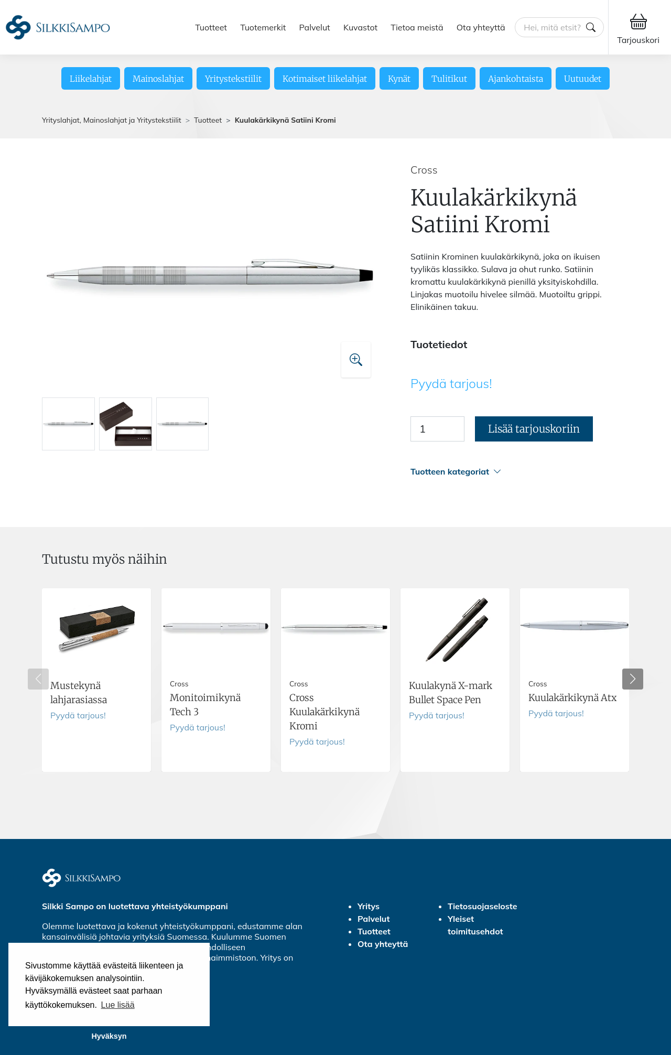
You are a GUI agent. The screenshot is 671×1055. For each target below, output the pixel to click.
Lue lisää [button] (118, 1004)
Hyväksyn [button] (108, 1036)
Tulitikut (449, 78)
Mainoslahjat (158, 78)
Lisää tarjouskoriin (534, 428)
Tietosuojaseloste (482, 906)
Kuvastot (360, 27)
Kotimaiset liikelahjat (325, 78)
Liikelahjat (91, 78)
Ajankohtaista (515, 78)
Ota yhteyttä (481, 27)
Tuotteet (211, 27)
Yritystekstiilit (233, 78)
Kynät (399, 78)
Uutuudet (582, 78)
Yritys (369, 906)
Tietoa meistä (417, 27)
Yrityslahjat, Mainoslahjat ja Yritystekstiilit (111, 120)
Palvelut (314, 27)
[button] (519, 472)
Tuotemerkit (263, 27)
